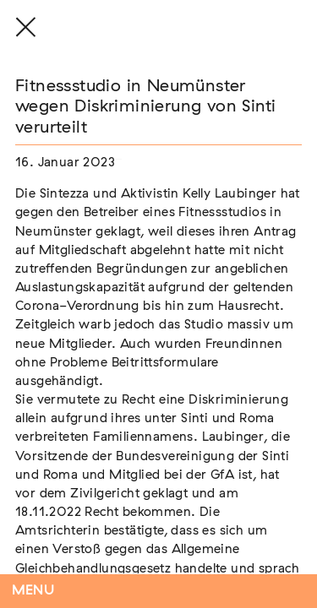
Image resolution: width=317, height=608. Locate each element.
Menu (33, 590)
